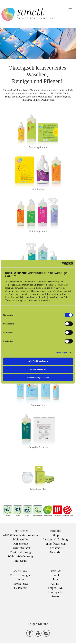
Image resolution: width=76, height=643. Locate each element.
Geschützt (20, 587)
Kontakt (56, 575)
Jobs (55, 579)
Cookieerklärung (20, 552)
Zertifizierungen (20, 575)
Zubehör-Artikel (38, 489)
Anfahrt (55, 583)
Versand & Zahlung (55, 539)
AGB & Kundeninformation (20, 535)
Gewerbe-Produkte (38, 447)
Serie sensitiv (38, 405)
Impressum (20, 560)
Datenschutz (20, 543)
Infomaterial (20, 583)
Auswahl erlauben (38, 369)
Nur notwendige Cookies (38, 377)
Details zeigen (61, 353)
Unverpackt (55, 592)
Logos (20, 579)
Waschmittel (38, 189)
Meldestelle (20, 539)
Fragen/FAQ (55, 587)
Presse (56, 596)
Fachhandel (55, 547)
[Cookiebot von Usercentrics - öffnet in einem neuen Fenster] (60, 263)
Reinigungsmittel (38, 231)
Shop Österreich (55, 543)
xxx (38, 607)
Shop (55, 535)
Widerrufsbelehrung (20, 556)
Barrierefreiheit (20, 547)
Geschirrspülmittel (38, 147)
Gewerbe (55, 552)
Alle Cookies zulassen (38, 361)
